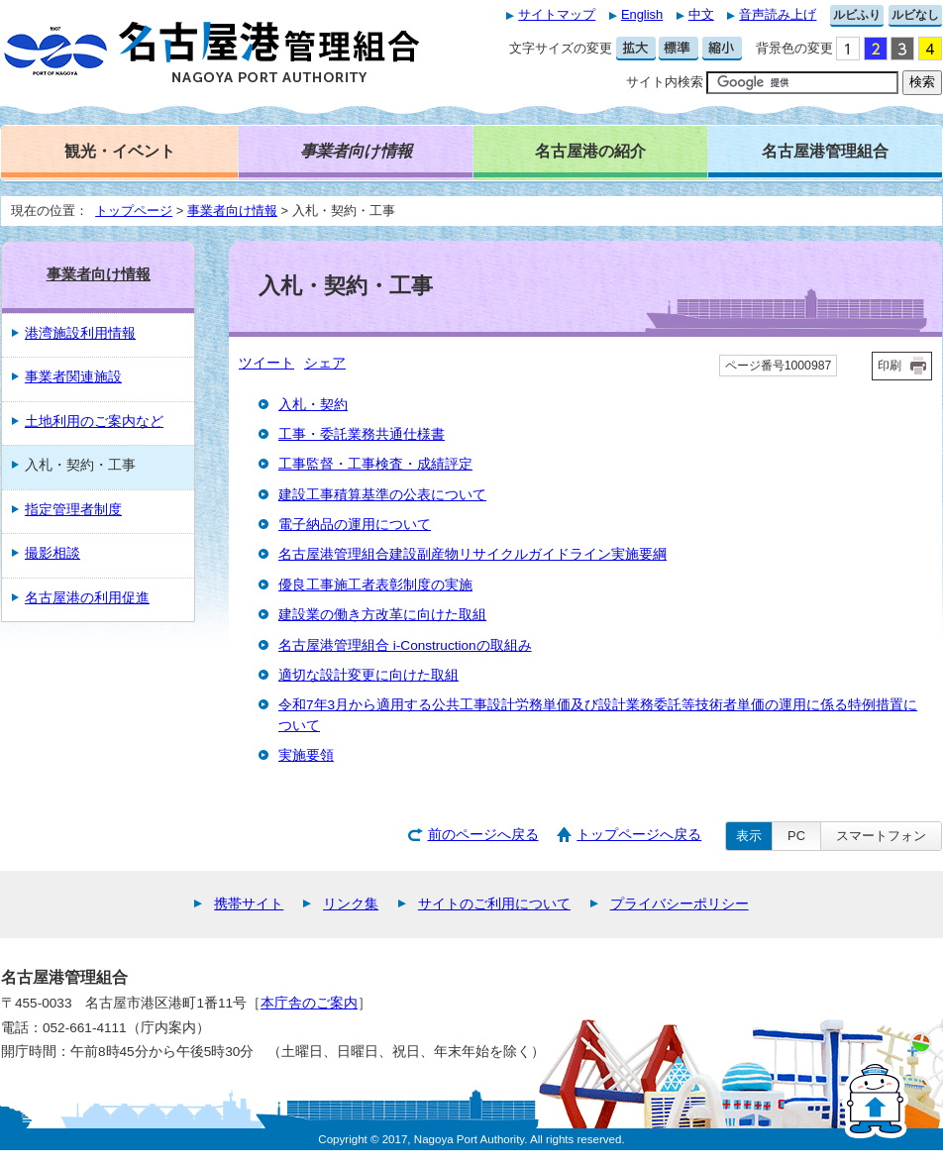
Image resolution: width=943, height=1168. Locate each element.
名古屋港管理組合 (825, 150)
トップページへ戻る (638, 834)
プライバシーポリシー (679, 904)
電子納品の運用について (354, 524)
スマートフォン (881, 835)
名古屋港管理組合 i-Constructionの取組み (405, 645)
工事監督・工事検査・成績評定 (375, 464)
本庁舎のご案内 (309, 1003)
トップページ (133, 210)
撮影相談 (52, 553)
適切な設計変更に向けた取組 (368, 675)
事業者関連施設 (73, 377)
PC (796, 835)
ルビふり (857, 15)
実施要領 (306, 755)
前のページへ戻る (483, 834)
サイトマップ (556, 14)
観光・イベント (119, 150)
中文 (701, 14)
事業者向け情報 (232, 210)
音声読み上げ (777, 14)
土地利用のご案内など (94, 421)
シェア (325, 363)
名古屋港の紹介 (590, 150)
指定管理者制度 (73, 509)
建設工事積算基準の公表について (382, 494)
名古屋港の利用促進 (87, 597)
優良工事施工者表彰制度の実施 (375, 585)
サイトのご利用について (494, 904)
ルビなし (915, 15)
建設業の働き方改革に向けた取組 (382, 614)
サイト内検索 (664, 81)
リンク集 (350, 904)
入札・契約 (313, 404)
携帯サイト (248, 904)
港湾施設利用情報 (80, 333)
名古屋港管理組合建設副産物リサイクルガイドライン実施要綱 (472, 554)
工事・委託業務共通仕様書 (361, 434)
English (642, 14)
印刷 (889, 365)
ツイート (266, 363)
